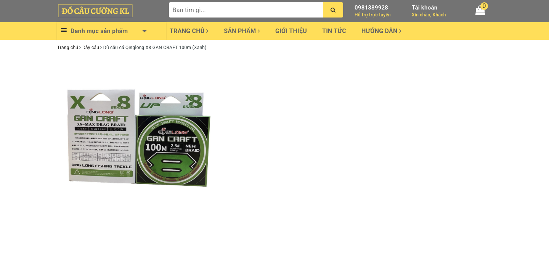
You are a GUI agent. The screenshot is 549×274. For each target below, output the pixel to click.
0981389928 (371, 7)
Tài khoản (424, 7)
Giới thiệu (291, 31)
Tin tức (334, 31)
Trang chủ (189, 31)
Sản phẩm (242, 31)
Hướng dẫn (381, 31)
